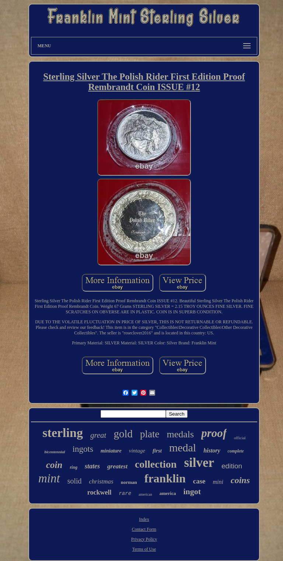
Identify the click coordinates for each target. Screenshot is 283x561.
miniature (111, 451)
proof (214, 433)
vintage (137, 451)
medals (180, 434)
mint (49, 478)
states (92, 466)
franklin (165, 478)
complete (236, 451)
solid (74, 481)
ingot (192, 491)
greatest (117, 466)
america (168, 493)
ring (73, 467)
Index (144, 519)
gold (123, 434)
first (157, 451)
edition (231, 466)
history (211, 450)
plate (149, 434)
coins (240, 480)
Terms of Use (144, 549)
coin (54, 465)
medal (182, 447)
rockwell (99, 492)
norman (129, 482)
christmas (101, 481)
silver (199, 462)
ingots (83, 449)
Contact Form (144, 529)
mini (218, 482)
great (98, 435)
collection (156, 464)
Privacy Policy (144, 539)
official (240, 438)
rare (125, 493)
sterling (62, 433)
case (199, 481)
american (145, 494)
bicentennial (54, 452)
